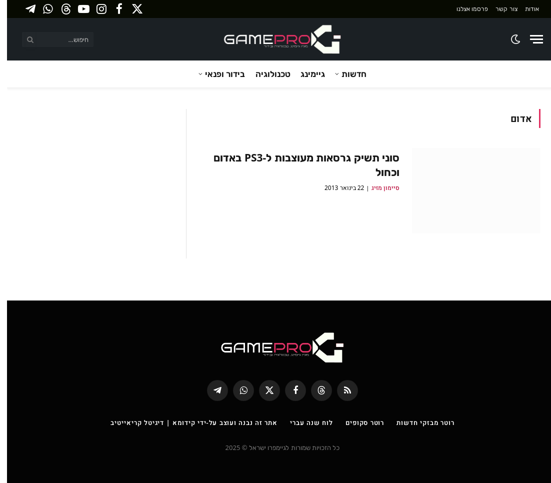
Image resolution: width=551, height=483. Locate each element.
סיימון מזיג (378, 188)
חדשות (347, 74)
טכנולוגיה (266, 74)
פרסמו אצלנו (465, 8)
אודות (525, 8)
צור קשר (499, 8)
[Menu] (529, 39)
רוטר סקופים (357, 422)
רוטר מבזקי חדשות (418, 422)
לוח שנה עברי (304, 422)
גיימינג (306, 74)
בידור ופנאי (218, 74)
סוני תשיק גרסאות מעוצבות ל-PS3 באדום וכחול (299, 164)
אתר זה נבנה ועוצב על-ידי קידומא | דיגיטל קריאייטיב (187, 422)
